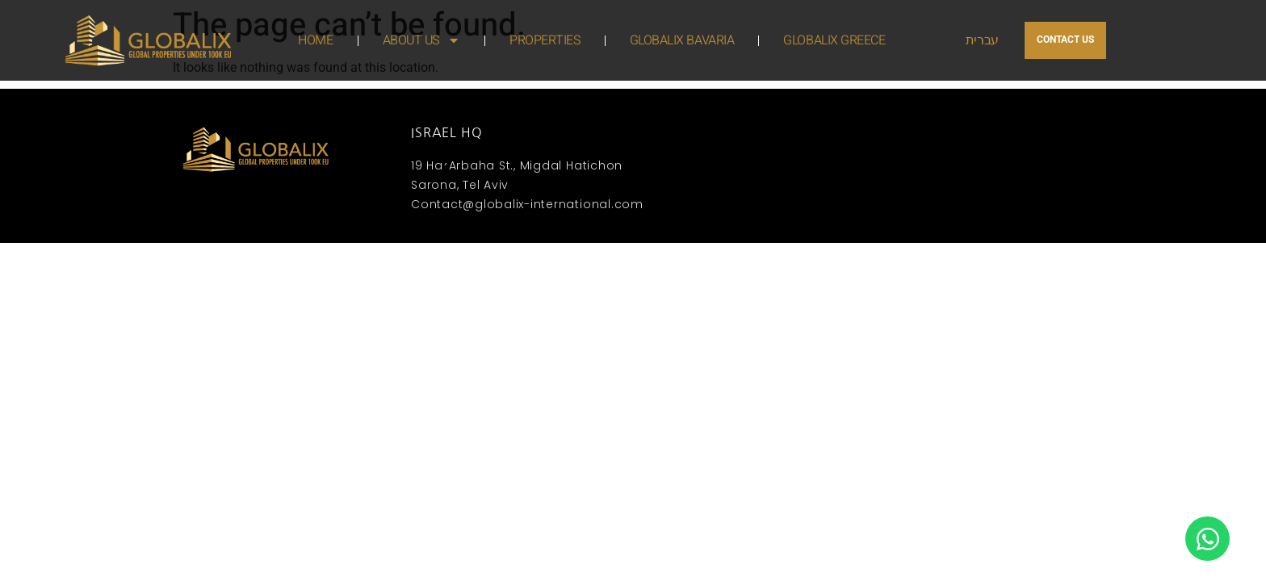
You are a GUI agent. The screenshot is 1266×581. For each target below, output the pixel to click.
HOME (315, 40)
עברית (982, 40)
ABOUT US (421, 40)
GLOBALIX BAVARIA (682, 40)
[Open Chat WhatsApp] (1207, 538)
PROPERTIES (545, 40)
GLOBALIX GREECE (834, 40)
